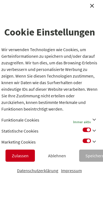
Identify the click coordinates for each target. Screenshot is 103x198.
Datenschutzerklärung (37, 170)
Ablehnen (57, 155)
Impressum (71, 170)
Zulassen (20, 155)
